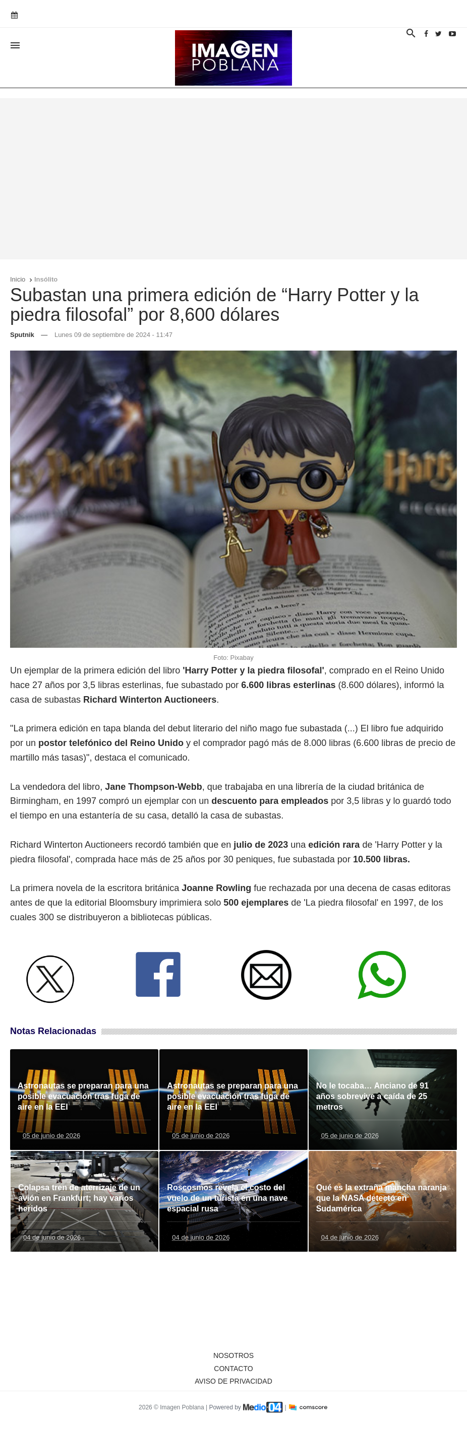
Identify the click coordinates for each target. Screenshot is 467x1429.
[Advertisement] (233, 178)
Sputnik (22, 334)
